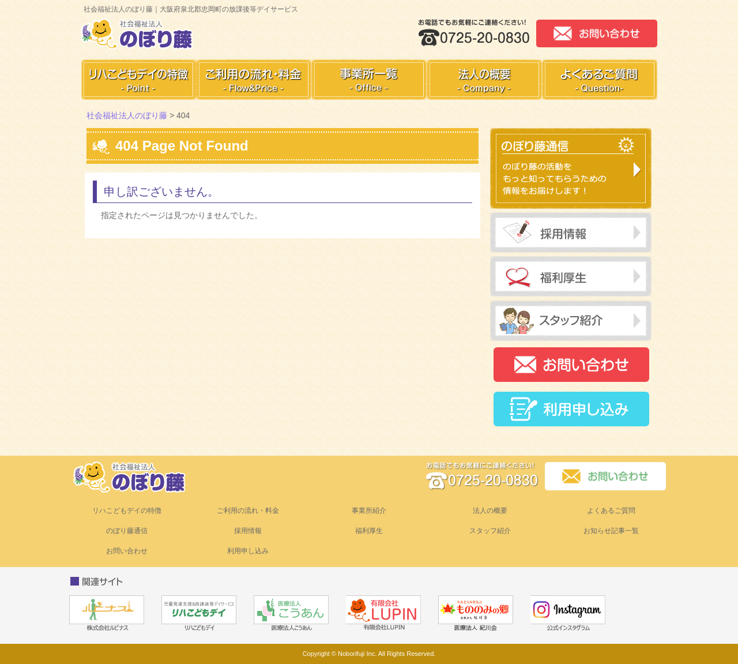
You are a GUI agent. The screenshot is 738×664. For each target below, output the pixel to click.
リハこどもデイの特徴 (126, 511)
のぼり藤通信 (127, 531)
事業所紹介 (369, 511)
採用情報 (248, 531)
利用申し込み (248, 551)
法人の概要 (490, 511)
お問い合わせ (127, 551)
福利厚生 (369, 531)
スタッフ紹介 (490, 531)
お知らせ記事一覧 (611, 531)
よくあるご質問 (611, 511)
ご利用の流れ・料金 (248, 511)
